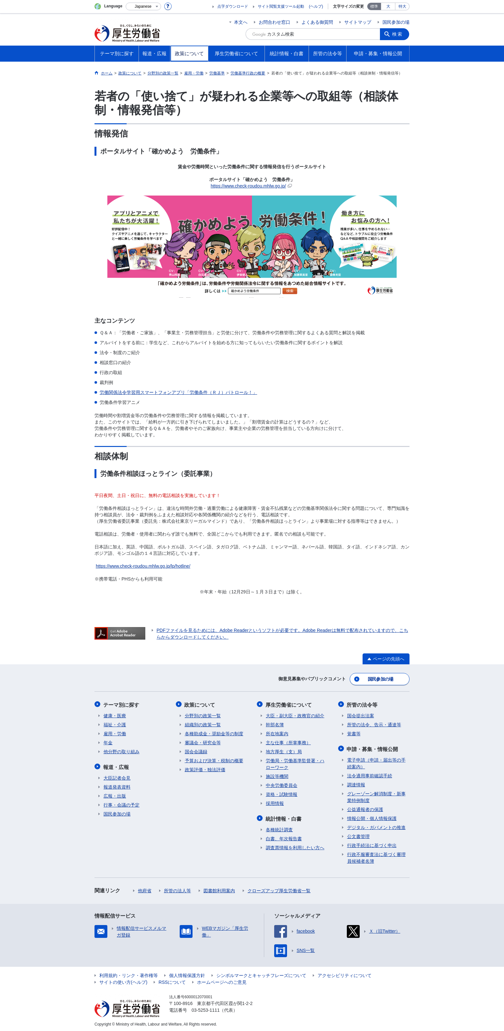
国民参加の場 (396, 22)
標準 (374, 6)
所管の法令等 (362, 704)
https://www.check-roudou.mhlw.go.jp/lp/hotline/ (143, 566)
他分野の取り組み (122, 750)
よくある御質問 (317, 22)
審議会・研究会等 (203, 741)
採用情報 (275, 802)
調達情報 (356, 783)
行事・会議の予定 (122, 803)
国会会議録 (196, 750)
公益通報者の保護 (365, 807)
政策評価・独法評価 (205, 768)
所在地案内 (277, 732)
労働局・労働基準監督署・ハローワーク (295, 763)
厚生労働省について (289, 704)
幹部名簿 (275, 723)
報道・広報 (116, 765)
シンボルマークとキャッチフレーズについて (261, 973)
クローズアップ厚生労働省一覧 (279, 889)
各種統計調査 (279, 828)
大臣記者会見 (117, 776)
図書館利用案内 (219, 889)
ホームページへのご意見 (222, 980)
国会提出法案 (360, 714)
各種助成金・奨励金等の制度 (214, 732)
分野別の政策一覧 (203, 714)
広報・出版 (115, 794)
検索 (397, 34)
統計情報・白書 (284, 817)
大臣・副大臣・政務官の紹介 (295, 714)
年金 (108, 741)
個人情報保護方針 (187, 973)
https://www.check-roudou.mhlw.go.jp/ (251, 185)
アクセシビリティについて (345, 973)
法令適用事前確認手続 (369, 774)
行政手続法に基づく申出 (372, 843)
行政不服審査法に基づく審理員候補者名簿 (376, 856)
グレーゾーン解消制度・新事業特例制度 (376, 795)
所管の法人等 (177, 889)
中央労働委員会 (281, 784)
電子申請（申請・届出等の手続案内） (376, 762)
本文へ (241, 22)
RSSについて (172, 980)
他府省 (144, 889)
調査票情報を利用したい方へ (295, 846)
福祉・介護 (115, 723)
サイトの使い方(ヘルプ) (123, 980)
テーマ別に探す (122, 704)
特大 (402, 6)
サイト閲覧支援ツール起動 (281, 6)
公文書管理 (358, 834)
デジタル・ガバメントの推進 (376, 825)
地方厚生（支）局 (284, 750)
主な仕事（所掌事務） (288, 741)
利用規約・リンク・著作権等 (128, 973)
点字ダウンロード (232, 6)
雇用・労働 (115, 732)
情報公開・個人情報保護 (372, 816)
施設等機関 (277, 775)
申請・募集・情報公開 (373, 747)
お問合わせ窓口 (274, 22)
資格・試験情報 (281, 793)
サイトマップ (357, 22)
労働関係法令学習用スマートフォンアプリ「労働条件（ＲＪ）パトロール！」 (178, 392)
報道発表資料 (117, 785)
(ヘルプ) (316, 6)
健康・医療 (115, 714)
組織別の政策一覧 (203, 723)
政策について (200, 704)
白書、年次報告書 (284, 837)
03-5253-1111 (206, 1008)
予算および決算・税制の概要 (214, 759)
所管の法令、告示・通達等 (374, 723)
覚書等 (354, 732)
